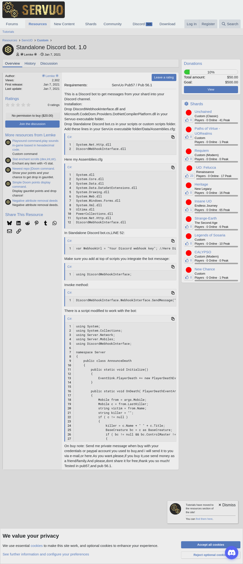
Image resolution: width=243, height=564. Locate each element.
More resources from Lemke (30, 135)
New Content (64, 24)
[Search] (230, 23)
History (30, 63)
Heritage (201, 184)
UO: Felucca (206, 167)
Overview (12, 63)
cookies (37, 546)
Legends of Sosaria (210, 235)
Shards (91, 24)
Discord (142, 24)
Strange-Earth (206, 218)
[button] (22, 23)
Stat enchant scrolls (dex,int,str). (34, 159)
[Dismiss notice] (227, 505)
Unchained (203, 112)
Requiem (202, 150)
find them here (204, 518)
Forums (12, 24)
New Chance (205, 269)
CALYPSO (203, 252)
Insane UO (203, 201)
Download (167, 24)
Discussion (49, 63)
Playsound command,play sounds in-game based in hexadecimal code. (35, 145)
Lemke (28, 54)
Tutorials (8, 31)
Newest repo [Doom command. (33, 168)
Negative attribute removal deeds (35, 200)
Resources (38, 24)
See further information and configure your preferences (46, 554)
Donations (193, 63)
